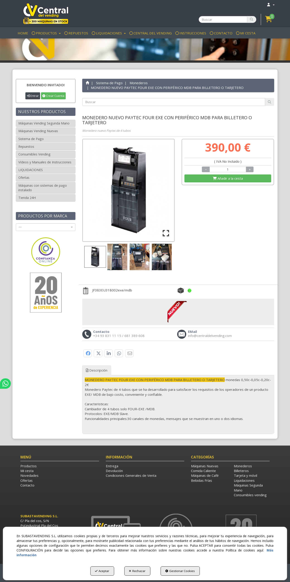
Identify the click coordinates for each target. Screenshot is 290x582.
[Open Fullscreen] (166, 233)
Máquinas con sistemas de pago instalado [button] (42, 187)
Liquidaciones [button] (244, 480)
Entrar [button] (33, 96)
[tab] (178, 399)
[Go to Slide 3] (139, 257)
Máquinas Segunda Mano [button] (248, 487)
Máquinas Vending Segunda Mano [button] (44, 123)
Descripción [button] (96, 370)
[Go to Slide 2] (117, 257)
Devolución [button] (114, 470)
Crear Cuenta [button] (53, 96)
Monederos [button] (243, 466)
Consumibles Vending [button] (34, 154)
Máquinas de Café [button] (205, 475)
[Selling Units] (228, 169)
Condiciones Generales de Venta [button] (131, 475)
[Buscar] (251, 19)
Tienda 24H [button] (27, 198)
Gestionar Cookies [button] (180, 571)
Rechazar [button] (137, 571)
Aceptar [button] (102, 571)
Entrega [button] (112, 466)
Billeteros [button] (241, 470)
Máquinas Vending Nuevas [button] (38, 131)
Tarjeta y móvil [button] (245, 475)
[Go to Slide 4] (162, 257)
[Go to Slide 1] (95, 257)
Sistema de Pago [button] (31, 139)
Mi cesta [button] (27, 470)
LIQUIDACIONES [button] (30, 170)
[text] (173, 102)
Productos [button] (28, 466)
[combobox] (45, 227)
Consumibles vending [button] (250, 495)
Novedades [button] (29, 475)
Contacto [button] (27, 485)
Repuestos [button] (26, 146)
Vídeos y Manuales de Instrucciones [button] (44, 162)
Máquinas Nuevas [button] (204, 466)
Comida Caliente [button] (203, 470)
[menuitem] (270, 4)
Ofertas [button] (23, 177)
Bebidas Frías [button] (201, 480)
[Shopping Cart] (227, 178)
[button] (45, 13)
